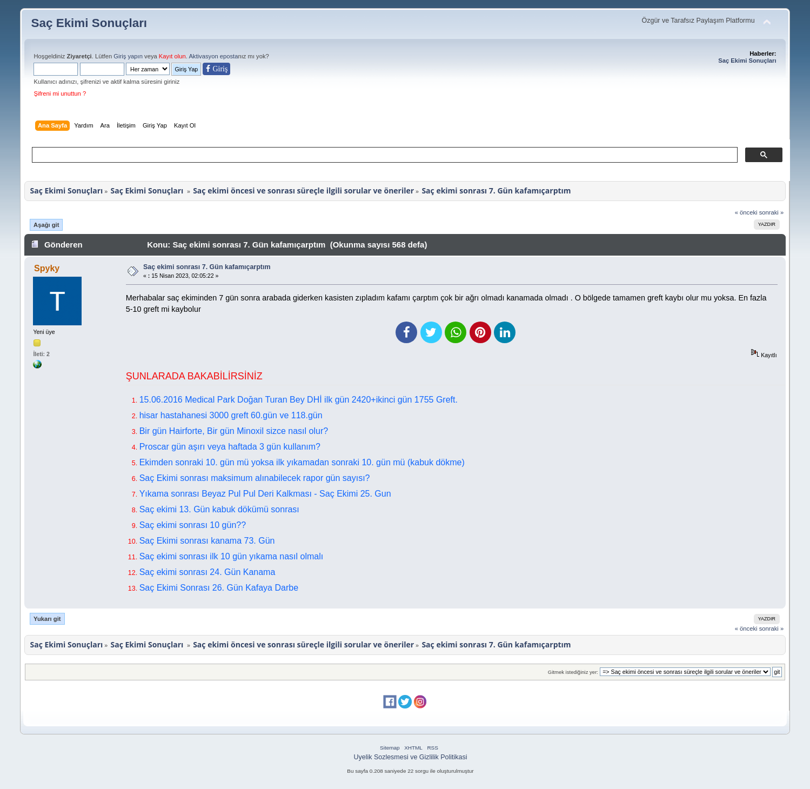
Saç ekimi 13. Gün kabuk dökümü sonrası (219, 509)
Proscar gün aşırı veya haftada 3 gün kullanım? (229, 446)
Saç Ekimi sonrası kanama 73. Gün (207, 540)
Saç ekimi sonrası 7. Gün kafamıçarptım (207, 267)
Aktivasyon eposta (213, 56)
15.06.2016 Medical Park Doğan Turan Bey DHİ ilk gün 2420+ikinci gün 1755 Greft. (298, 399)
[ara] (383, 155)
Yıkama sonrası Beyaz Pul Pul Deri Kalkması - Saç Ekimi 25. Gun (265, 493)
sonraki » (771, 212)
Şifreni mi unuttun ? (60, 93)
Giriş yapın (128, 56)
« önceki (746, 212)
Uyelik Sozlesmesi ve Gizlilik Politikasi (410, 757)
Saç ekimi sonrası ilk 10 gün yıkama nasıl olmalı (231, 556)
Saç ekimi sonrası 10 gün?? (192, 525)
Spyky (46, 268)
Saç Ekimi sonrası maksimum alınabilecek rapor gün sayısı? (254, 478)
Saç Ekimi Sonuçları (89, 23)
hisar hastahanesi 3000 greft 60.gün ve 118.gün (231, 415)
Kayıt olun (172, 56)
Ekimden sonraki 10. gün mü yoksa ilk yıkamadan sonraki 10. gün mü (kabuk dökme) (302, 462)
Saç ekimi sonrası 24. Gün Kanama (207, 572)
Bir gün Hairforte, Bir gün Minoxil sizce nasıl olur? (233, 431)
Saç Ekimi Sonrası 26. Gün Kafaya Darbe (218, 587)
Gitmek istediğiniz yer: (573, 672)
